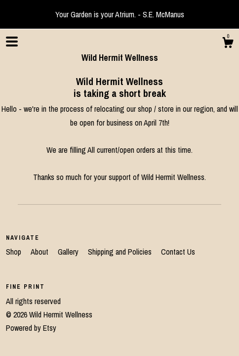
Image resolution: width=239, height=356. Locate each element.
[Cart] (227, 44)
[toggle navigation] (12, 41)
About (40, 251)
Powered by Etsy (31, 327)
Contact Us (178, 251)
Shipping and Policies (121, 251)
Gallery (69, 251)
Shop (14, 251)
